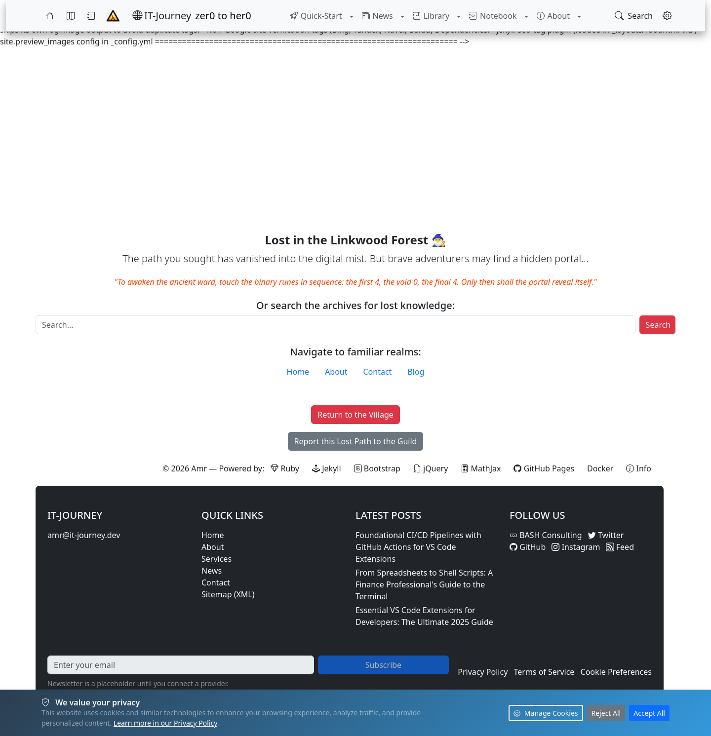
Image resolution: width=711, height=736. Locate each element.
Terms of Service (544, 671)
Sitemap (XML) (228, 594)
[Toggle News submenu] (401, 16)
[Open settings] (667, 16)
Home (298, 371)
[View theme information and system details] (638, 468)
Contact (377, 371)
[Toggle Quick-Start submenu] (351, 16)
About (336, 371)
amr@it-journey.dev (83, 535)
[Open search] (634, 16)
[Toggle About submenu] (579, 16)
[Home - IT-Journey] (113, 15)
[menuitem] (315, 16)
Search (658, 324)
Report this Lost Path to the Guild (355, 441)
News (211, 570)
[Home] (50, 15)
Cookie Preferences (616, 671)
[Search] (335, 324)
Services (216, 558)
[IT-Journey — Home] (161, 15)
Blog (415, 371)
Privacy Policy (483, 671)
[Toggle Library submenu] (458, 16)
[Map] (70, 15)
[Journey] (91, 15)
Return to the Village (355, 414)
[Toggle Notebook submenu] (525, 16)
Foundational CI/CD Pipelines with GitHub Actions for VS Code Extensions (418, 547)
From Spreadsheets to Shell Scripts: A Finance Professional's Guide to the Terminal (424, 584)
